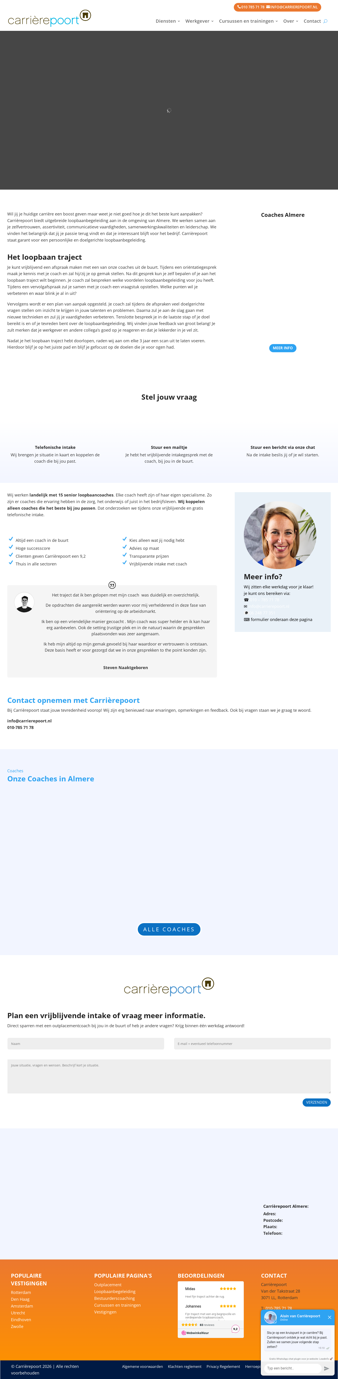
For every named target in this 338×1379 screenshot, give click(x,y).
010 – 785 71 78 (264, 599)
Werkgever (197, 21)
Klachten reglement (185, 1367)
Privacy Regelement (223, 1367)
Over (288, 21)
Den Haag (20, 1300)
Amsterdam (22, 1306)
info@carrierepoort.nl (294, 7)
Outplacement (107, 1285)
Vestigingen (105, 1312)
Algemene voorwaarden (142, 1367)
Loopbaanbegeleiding (115, 1292)
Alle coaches (169, 929)
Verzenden (316, 1102)
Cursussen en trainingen (246, 21)
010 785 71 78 (252, 7)
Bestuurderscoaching (114, 1299)
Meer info (283, 347)
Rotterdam (21, 1293)
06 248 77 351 (262, 613)
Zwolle (17, 1327)
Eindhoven (21, 1320)
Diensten (166, 21)
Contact (312, 21)
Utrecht (18, 1313)
